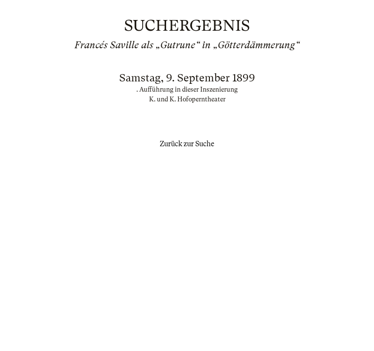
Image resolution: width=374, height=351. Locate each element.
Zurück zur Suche (187, 144)
